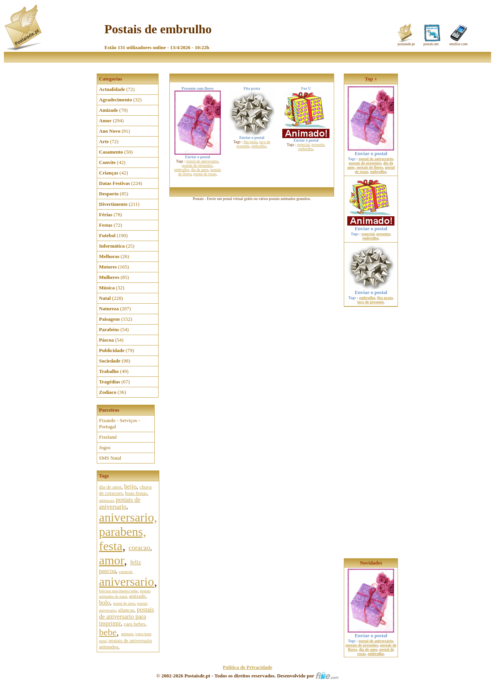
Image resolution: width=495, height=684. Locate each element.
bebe (107, 632)
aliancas (126, 610)
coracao (139, 548)
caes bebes (134, 624)
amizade (137, 596)
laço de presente (370, 302)
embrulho (181, 170)
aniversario (126, 581)
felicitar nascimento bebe (118, 591)
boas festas (136, 493)
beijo (130, 486)
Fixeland (108, 437)
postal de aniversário (202, 161)
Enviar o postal (371, 151)
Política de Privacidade (247, 667)
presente (317, 144)
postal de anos (124, 603)
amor (111, 560)
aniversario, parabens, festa (128, 531)
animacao (106, 500)
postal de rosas (204, 174)
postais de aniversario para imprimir (126, 616)
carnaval (125, 571)
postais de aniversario (119, 503)
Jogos (105, 447)
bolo (104, 602)
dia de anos (110, 487)
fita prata (251, 142)
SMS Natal (110, 458)
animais (127, 634)
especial (303, 144)
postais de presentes (197, 165)
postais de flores (370, 167)
